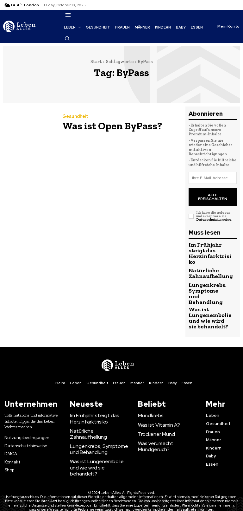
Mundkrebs (148, 389)
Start (96, 61)
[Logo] (19, 26)
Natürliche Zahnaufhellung (205, 258)
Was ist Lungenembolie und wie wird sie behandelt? (205, 296)
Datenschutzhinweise (213, 213)
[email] (213, 178)
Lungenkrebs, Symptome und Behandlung (203, 277)
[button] (67, 38)
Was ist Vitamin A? (155, 399)
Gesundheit (75, 118)
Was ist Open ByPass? (101, 125)
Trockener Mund (154, 408)
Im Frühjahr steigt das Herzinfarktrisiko (91, 392)
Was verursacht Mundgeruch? (167, 417)
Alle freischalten (212, 193)
